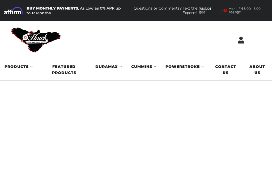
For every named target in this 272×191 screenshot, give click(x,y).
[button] (18, 66)
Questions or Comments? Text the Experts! (174, 10)
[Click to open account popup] (241, 40)
